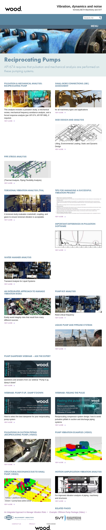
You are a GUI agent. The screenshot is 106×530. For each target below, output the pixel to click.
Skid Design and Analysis (69, 119)
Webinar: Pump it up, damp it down (23, 392)
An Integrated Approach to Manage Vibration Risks (24, 292)
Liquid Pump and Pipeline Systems (73, 325)
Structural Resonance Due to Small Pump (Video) (24, 472)
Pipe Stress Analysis (15, 156)
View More (8, 121)
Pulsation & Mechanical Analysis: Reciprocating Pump (23, 84)
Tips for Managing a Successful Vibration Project (73, 191)
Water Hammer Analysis (17, 257)
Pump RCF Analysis (65, 291)
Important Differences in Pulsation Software (75, 225)
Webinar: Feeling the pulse (70, 392)
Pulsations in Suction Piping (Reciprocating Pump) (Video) (20, 433)
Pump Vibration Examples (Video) (73, 432)
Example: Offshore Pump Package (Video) (67, 512)
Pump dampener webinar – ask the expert (27, 356)
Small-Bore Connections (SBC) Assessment (72, 84)
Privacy (32, 524)
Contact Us (16, 524)
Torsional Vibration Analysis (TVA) (24, 190)
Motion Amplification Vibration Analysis (78, 471)
